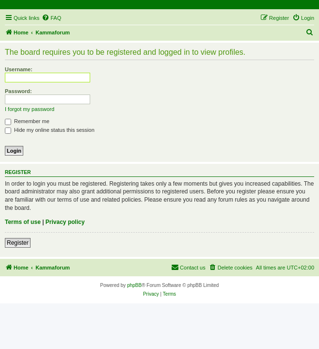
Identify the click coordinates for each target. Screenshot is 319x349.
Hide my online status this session (50, 130)
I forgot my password (29, 109)
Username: (18, 69)
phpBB (134, 285)
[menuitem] (51, 18)
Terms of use (23, 222)
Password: (18, 91)
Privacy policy (65, 222)
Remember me (27, 121)
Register (18, 242)
